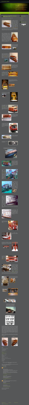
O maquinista (22, 17)
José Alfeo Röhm (4, 375)
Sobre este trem (22, 19)
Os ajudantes (22, 18)
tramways (10, 19)
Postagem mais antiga (16, 402)
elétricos (6, 19)
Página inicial (10, 402)
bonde (4, 19)
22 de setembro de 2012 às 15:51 (7, 378)
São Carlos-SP (8, 19)
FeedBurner (25, 25)
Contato (21, 20)
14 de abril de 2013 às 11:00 (6, 383)
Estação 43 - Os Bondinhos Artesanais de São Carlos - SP (10, 16)
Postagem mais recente (4, 402)
